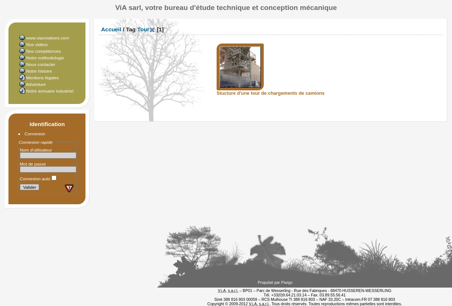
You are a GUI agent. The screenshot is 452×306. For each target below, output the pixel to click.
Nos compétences (43, 51)
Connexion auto (38, 178)
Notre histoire (39, 71)
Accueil (111, 29)
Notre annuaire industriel (49, 90)
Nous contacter (40, 64)
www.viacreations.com (47, 37)
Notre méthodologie (45, 57)
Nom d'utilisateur (36, 149)
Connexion (35, 133)
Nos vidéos (37, 44)
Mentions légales (42, 77)
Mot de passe (33, 163)
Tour (143, 29)
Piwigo (286, 282)
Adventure (36, 84)
